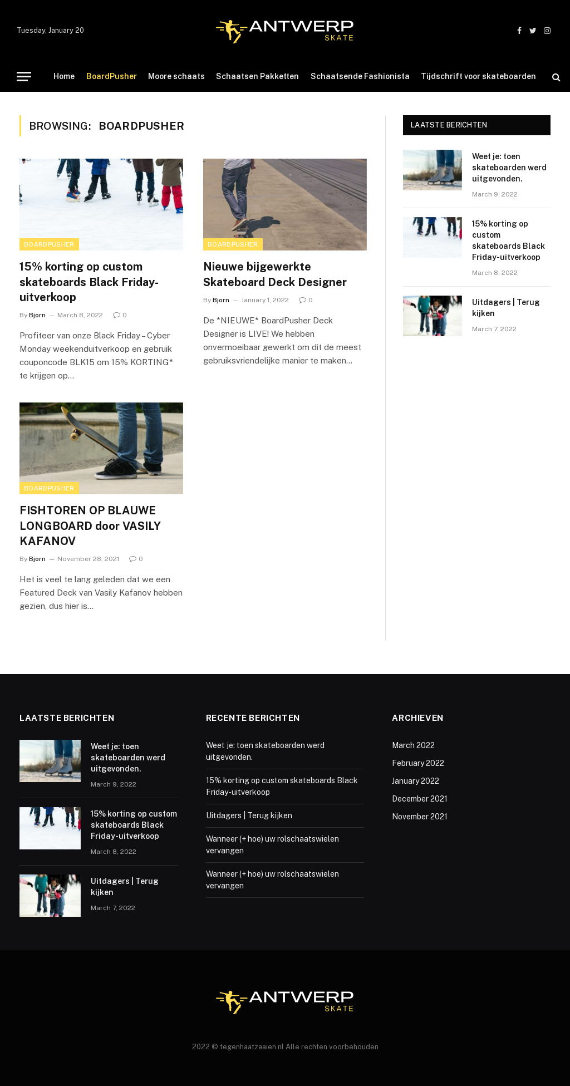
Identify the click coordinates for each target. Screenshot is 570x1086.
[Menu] (24, 76)
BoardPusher (111, 76)
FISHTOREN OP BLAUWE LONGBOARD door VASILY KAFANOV (90, 525)
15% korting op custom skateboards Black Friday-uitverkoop (89, 281)
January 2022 (415, 781)
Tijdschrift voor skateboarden (478, 76)
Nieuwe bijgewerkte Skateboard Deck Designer (275, 274)
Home (64, 76)
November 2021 (420, 816)
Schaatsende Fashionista (360, 76)
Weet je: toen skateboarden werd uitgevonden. (509, 167)
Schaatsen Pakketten (257, 76)
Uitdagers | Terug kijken (506, 308)
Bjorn (37, 315)
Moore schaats (176, 76)
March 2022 (413, 745)
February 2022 (418, 763)
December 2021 (420, 798)
